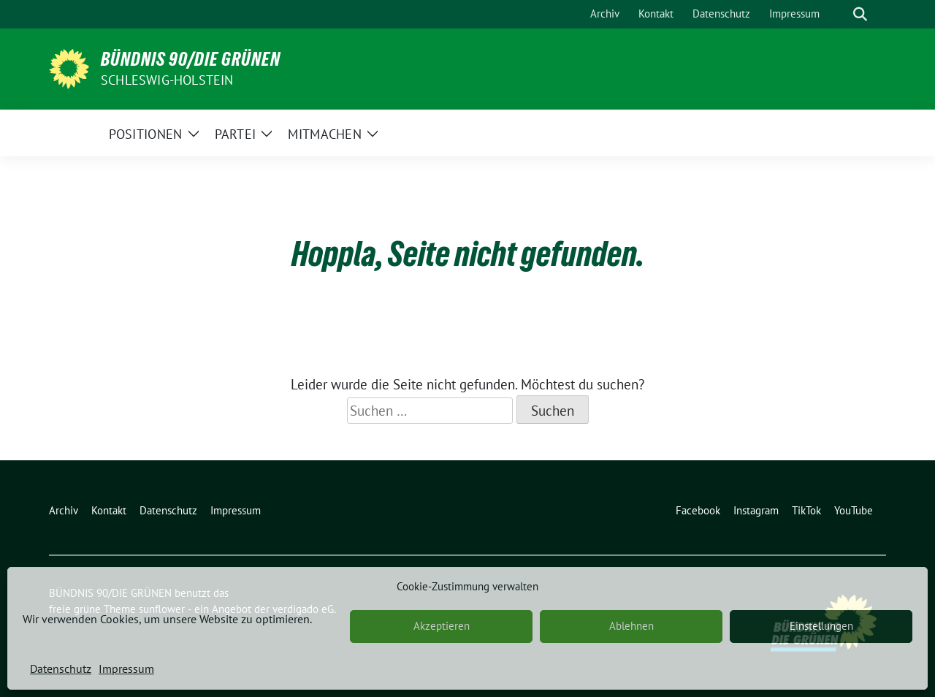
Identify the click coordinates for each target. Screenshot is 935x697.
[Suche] (839, 14)
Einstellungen (821, 626)
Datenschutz (60, 668)
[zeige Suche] (860, 14)
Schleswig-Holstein (167, 80)
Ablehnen (631, 626)
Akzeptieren (441, 626)
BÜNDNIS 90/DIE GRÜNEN (190, 59)
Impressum (126, 668)
